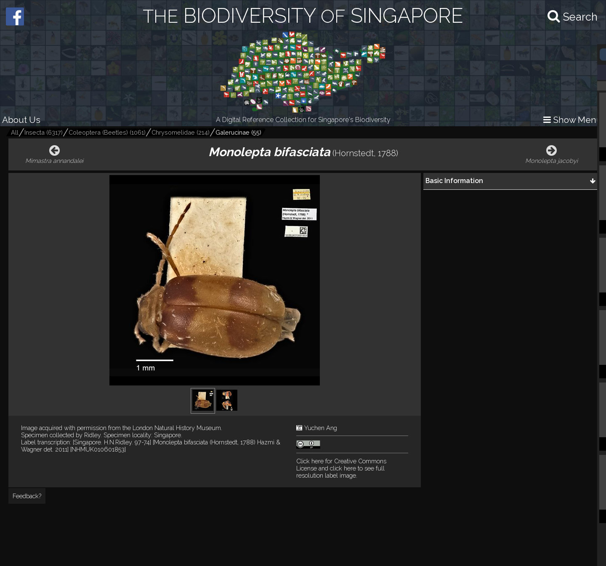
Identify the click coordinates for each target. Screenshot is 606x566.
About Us (21, 119)
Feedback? (27, 496)
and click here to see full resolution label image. (341, 468)
